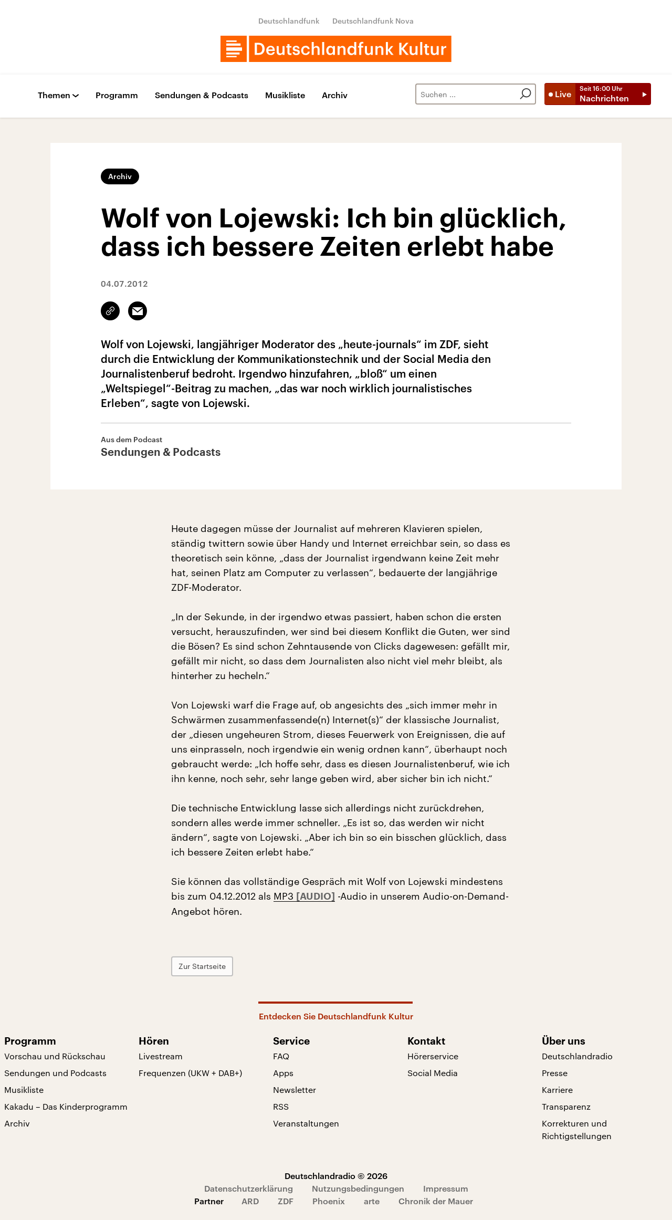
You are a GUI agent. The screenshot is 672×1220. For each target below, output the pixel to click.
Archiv (335, 95)
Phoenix (328, 1201)
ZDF (285, 1201)
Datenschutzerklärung (248, 1188)
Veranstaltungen (306, 1123)
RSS (281, 1106)
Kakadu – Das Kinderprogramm (66, 1106)
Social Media (432, 1073)
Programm (117, 95)
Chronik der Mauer (435, 1201)
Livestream (161, 1056)
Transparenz (566, 1106)
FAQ (281, 1056)
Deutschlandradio (577, 1056)
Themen (54, 95)
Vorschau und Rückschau (55, 1056)
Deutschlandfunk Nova (373, 20)
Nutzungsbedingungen (358, 1188)
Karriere (557, 1089)
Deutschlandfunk (289, 20)
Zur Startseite (202, 966)
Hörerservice (432, 1056)
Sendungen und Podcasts (55, 1073)
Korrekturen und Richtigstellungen (577, 1129)
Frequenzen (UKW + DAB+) (190, 1073)
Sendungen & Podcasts (201, 95)
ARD (250, 1201)
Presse (555, 1073)
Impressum (445, 1188)
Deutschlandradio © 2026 (336, 1176)
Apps (283, 1073)
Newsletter (294, 1089)
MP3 (285, 896)
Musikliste (285, 95)
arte (372, 1201)
